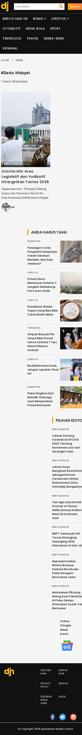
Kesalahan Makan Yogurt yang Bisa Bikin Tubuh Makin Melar (42, 310)
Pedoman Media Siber (46, 700)
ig (73, 719)
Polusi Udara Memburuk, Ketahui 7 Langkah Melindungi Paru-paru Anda (41, 285)
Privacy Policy (45, 685)
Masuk (75, 6)
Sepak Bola (35, 28)
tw (63, 719)
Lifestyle (58, 18)
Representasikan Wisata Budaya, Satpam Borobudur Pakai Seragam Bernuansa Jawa (65, 569)
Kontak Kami (63, 672)
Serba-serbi (54, 38)
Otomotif (11, 28)
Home (5, 60)
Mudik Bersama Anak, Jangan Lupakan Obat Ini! (43, 369)
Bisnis (38, 18)
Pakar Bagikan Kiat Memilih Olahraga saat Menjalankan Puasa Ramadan (40, 399)
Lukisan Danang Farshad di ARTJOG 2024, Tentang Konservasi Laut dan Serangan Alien (66, 443)
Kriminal (10, 48)
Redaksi (64, 683)
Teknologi (12, 38)
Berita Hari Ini (15, 18)
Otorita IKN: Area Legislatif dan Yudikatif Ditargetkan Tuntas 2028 (25, 176)
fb (52, 719)
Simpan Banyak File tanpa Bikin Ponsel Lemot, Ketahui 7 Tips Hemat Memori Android (42, 342)
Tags (19, 60)
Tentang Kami (45, 672)
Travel (32, 38)
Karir (62, 696)
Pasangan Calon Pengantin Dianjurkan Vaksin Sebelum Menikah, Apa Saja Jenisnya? (42, 255)
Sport (55, 28)
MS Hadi (11, 207)
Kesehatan (33, 241)
